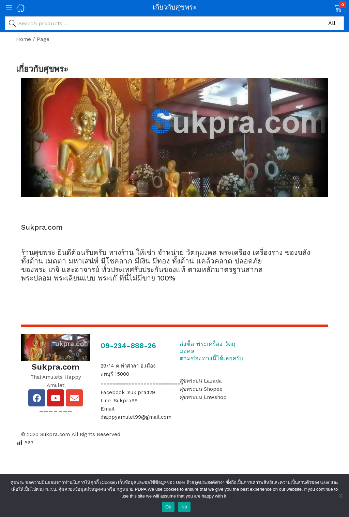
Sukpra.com (55, 434)
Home (23, 39)
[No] (340, 495)
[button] (329, 7)
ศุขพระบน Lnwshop (203, 397)
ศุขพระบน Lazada (201, 381)
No (184, 506)
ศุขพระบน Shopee (201, 389)
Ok (168, 506)
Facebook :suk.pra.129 (128, 392)
